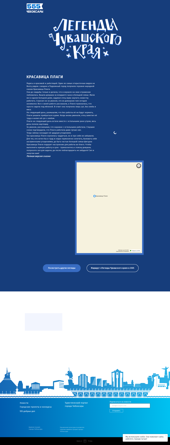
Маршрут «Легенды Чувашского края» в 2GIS (112, 268)
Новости (24, 403)
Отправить (116, 411)
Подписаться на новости (120, 402)
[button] (38, 156)
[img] (35, 8)
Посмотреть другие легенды (61, 268)
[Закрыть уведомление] (166, 436)
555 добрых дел (27, 411)
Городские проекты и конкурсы (36, 407)
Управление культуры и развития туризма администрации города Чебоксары (72, 429)
